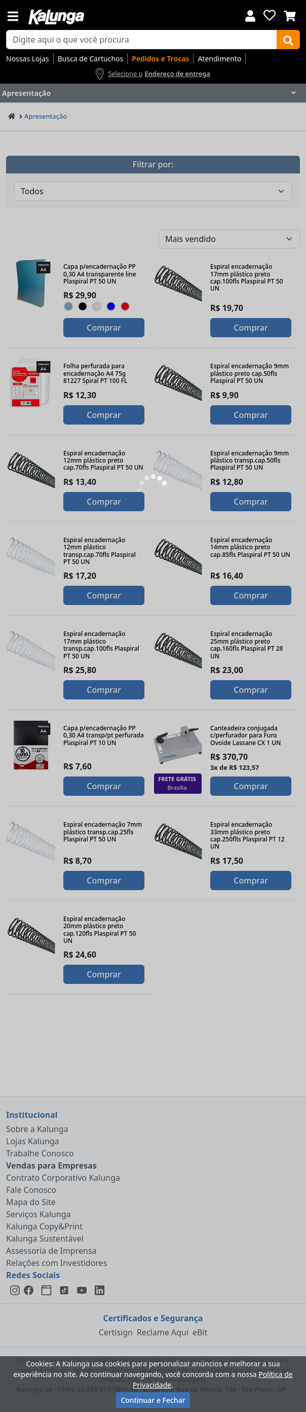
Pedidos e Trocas (160, 58)
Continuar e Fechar (153, 1400)
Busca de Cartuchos (91, 58)
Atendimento (219, 58)
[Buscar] (288, 39)
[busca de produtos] (141, 39)
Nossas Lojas (27, 58)
